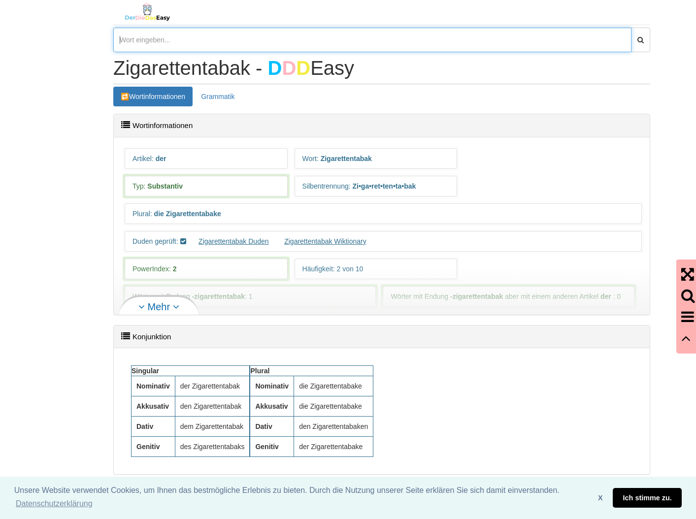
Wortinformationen (157, 96)
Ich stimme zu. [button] (647, 498)
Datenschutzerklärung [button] (54, 503)
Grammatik (217, 96)
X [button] (600, 498)
